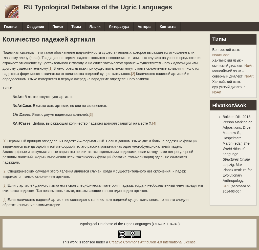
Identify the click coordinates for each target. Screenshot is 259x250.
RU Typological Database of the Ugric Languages (98, 7)
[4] (154, 123)
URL (226, 186)
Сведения (35, 27)
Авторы (144, 27)
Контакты (168, 27)
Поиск (57, 27)
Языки (95, 27)
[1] (51, 68)
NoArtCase (220, 55)
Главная (11, 27)
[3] (91, 114)
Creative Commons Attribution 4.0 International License (152, 242)
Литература (119, 27)
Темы (76, 27)
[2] (133, 74)
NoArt (248, 66)
